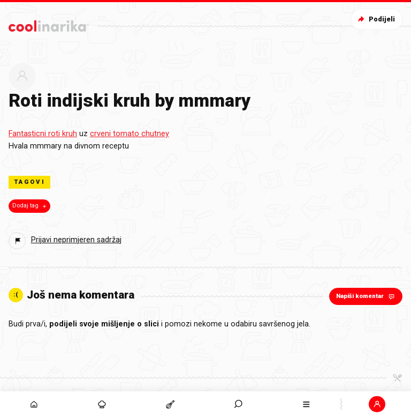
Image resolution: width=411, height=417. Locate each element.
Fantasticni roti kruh (43, 133)
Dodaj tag (30, 206)
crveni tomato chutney (129, 133)
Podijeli (375, 19)
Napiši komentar (366, 296)
